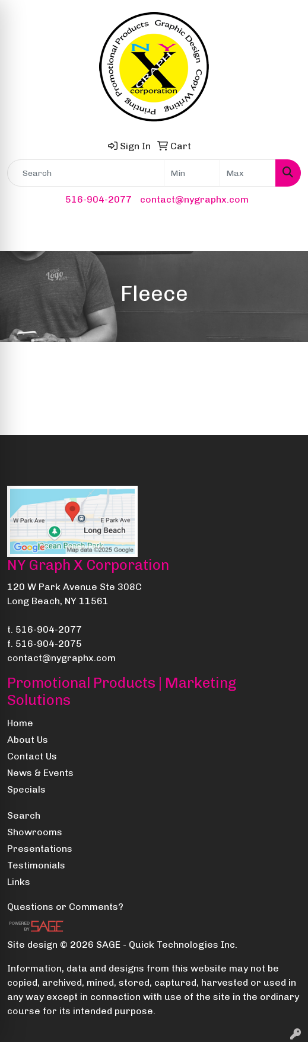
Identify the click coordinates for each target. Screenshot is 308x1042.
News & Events (40, 772)
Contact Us (32, 756)
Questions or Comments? (65, 906)
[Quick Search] (85, 173)
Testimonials (36, 865)
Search (23, 815)
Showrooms (34, 832)
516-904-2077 (98, 199)
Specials (26, 789)
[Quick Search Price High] (248, 173)
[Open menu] (284, 234)
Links (18, 881)
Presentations (39, 848)
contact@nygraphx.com (194, 199)
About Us (27, 739)
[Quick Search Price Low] (192, 173)
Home (20, 723)
